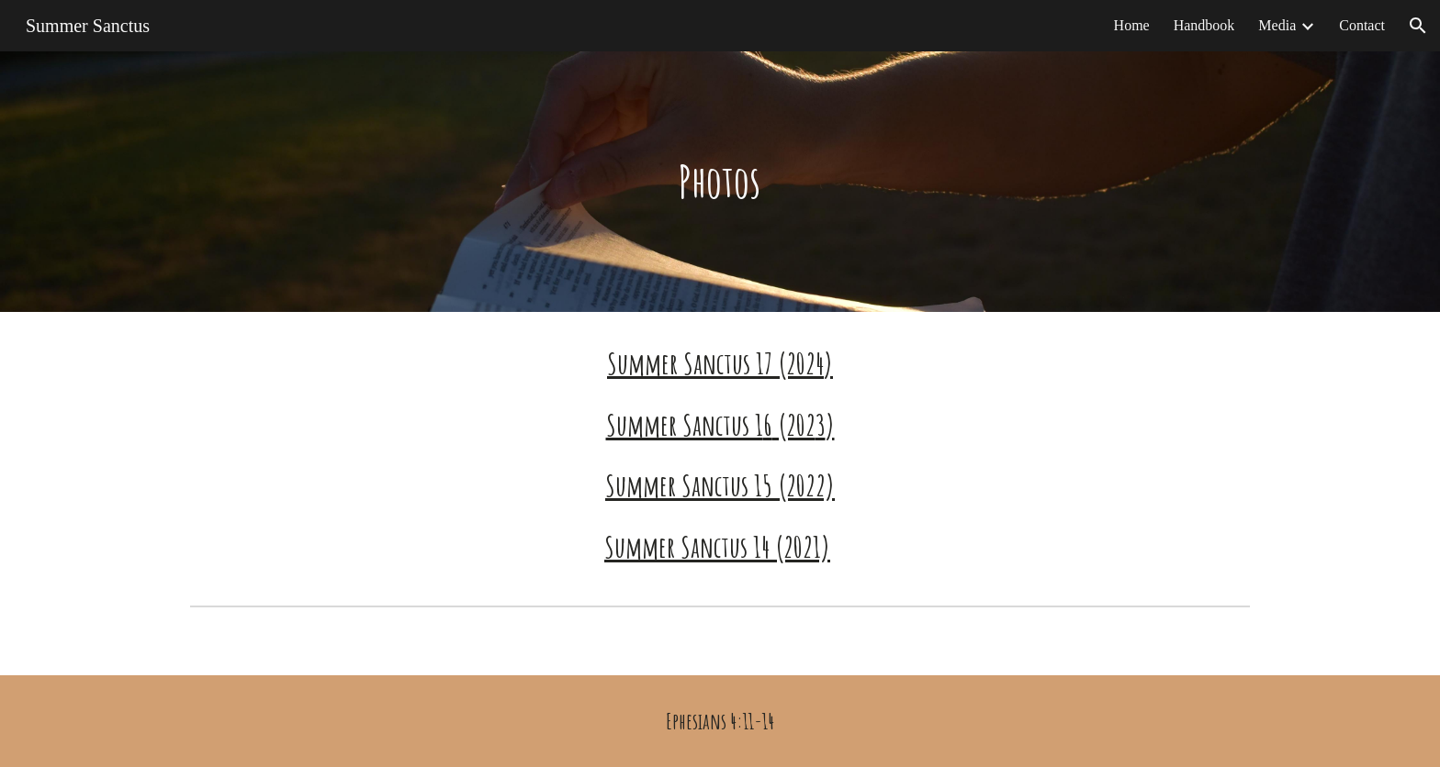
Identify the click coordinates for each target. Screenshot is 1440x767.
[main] (720, 181)
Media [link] (1277, 25)
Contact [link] (1362, 25)
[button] (1418, 26)
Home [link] (1132, 25)
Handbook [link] (1204, 25)
